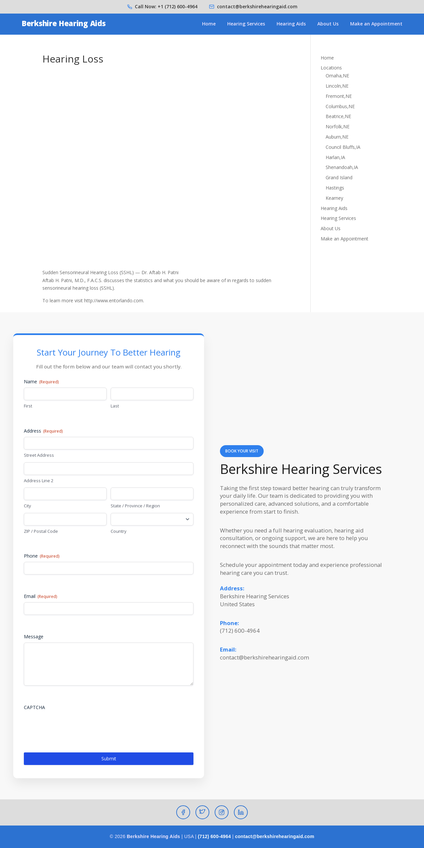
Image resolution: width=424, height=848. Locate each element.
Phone (41, 556)
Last (115, 406)
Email (40, 596)
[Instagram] (222, 812)
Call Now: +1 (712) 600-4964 (166, 6)
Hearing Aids (291, 24)
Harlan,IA (335, 157)
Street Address (39, 455)
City (27, 506)
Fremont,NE (339, 96)
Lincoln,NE (337, 86)
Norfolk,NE (337, 126)
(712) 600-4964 (214, 836)
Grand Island (339, 177)
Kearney (334, 198)
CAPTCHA (34, 707)
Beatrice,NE (338, 116)
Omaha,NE (337, 75)
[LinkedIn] (241, 812)
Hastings (335, 188)
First (28, 406)
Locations (331, 67)
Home (209, 24)
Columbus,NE (340, 106)
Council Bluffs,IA (343, 147)
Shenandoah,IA (342, 167)
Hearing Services (246, 24)
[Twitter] (202, 812)
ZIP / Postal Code (41, 531)
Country (119, 531)
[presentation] (74, 726)
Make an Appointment (376, 24)
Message (33, 636)
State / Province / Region (135, 506)
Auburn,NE (337, 137)
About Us (328, 24)
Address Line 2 (38, 481)
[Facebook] (183, 812)
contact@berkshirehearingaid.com (257, 6)
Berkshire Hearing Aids (63, 23)
